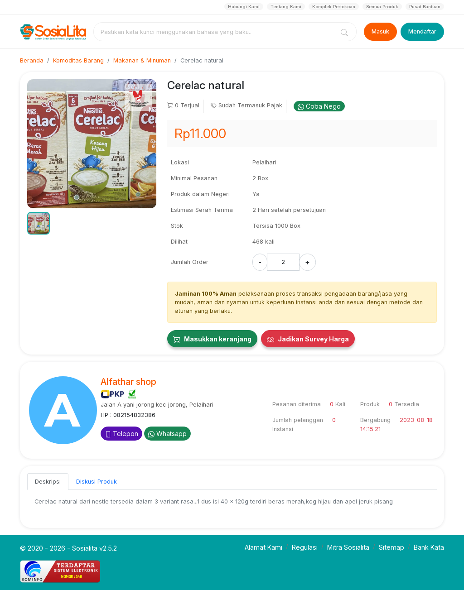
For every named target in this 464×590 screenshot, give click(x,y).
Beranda (32, 60)
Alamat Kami (263, 547)
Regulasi (305, 547)
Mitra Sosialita (348, 547)
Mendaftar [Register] (422, 31)
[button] (38, 223)
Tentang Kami (286, 6)
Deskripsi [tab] (48, 481)
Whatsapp (167, 433)
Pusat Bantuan (424, 6)
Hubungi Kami (244, 6)
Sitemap (391, 547)
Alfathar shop (128, 381)
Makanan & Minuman (142, 60)
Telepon (121, 433)
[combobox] (215, 32)
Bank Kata (429, 547)
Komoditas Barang (78, 60)
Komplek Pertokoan (333, 6)
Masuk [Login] (380, 31)
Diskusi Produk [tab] (96, 481)
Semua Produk (382, 6)
